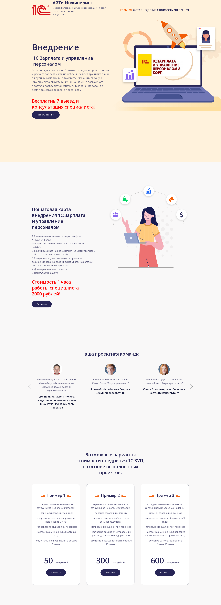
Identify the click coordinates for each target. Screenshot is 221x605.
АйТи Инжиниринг (79, 11)
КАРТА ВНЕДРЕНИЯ (140, 13)
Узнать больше (46, 114)
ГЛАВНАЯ (119, 13)
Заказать (42, 301)
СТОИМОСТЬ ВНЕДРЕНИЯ (171, 13)
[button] (191, 383)
